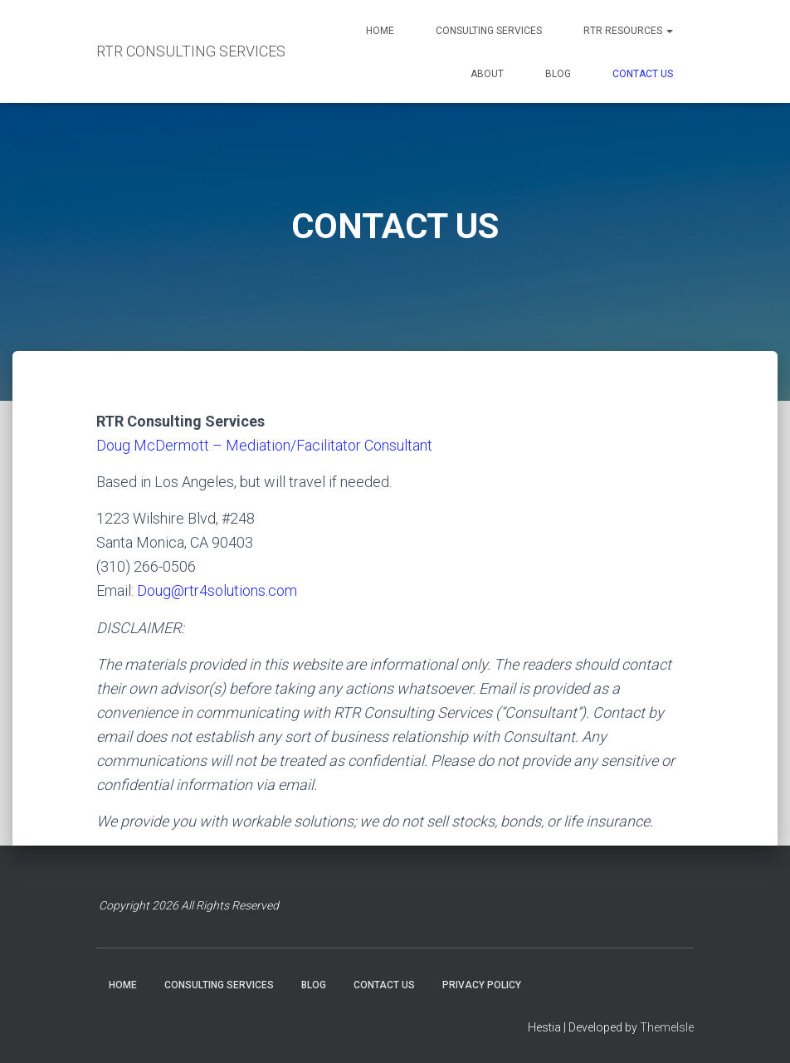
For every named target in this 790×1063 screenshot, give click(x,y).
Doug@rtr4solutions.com (217, 590)
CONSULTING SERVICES (489, 31)
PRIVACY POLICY (481, 985)
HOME (380, 31)
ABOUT (487, 74)
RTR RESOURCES (628, 31)
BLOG (558, 74)
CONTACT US (642, 74)
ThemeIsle (667, 1027)
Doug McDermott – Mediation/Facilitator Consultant (264, 445)
